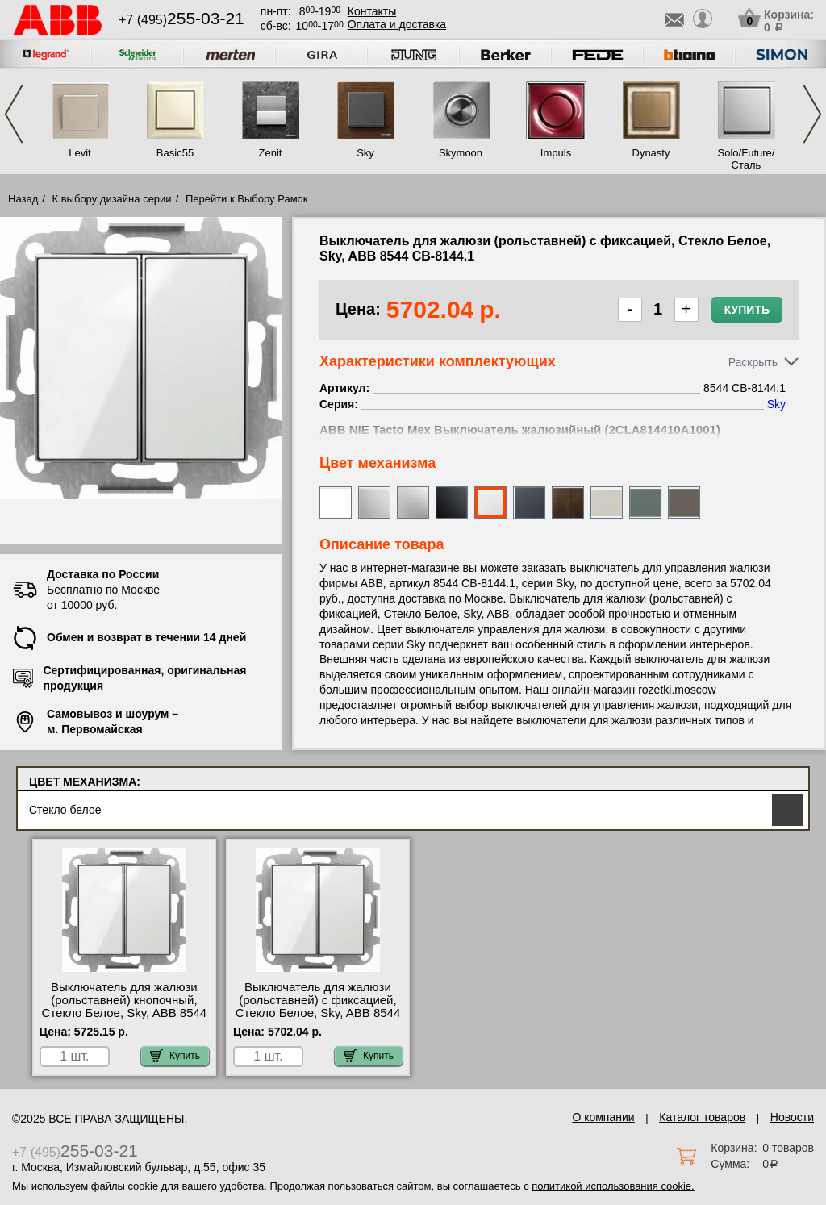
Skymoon (460, 153)
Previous (13, 114)
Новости (792, 1117)
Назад (23, 199)
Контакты (372, 11)
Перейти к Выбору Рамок (247, 199)
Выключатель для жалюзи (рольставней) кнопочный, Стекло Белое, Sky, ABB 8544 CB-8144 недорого (124, 1006)
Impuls (555, 153)
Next (812, 114)
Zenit (270, 153)
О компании (603, 1117)
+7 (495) (181, 20)
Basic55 (175, 153)
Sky (365, 153)
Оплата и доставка (397, 24)
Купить (747, 309)
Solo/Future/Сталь (746, 159)
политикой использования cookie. (613, 1186)
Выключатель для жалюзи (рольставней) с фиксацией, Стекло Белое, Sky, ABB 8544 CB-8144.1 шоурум (318, 1006)
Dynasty (651, 153)
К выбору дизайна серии (112, 199)
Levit (79, 153)
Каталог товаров (702, 1117)
